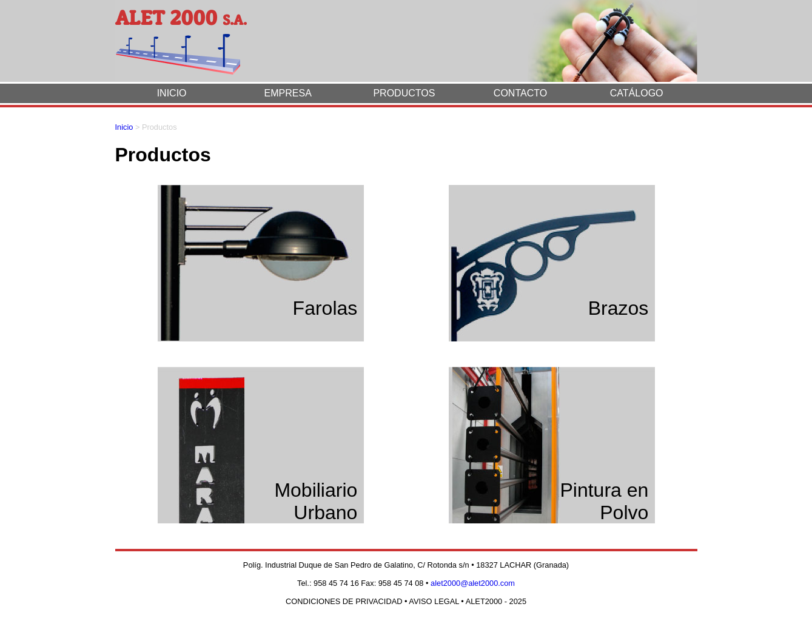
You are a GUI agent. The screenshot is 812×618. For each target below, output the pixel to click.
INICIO (172, 93)
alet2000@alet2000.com (473, 583)
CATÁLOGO (636, 93)
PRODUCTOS (404, 93)
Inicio (124, 127)
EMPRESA (288, 93)
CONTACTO (520, 93)
